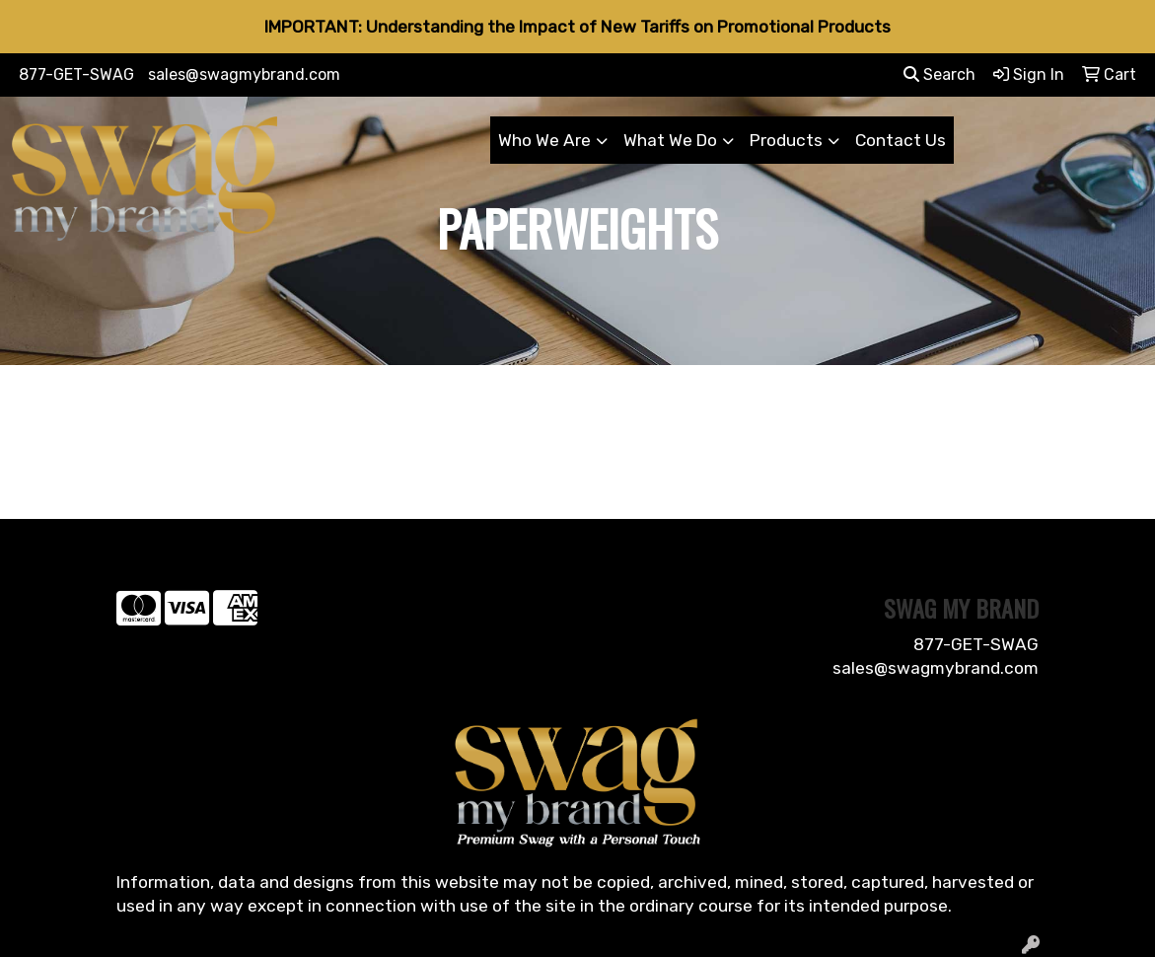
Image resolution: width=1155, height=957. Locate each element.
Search (939, 74)
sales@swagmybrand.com (244, 74)
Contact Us (900, 140)
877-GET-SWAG (76, 74)
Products (786, 140)
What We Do (670, 140)
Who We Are (544, 140)
